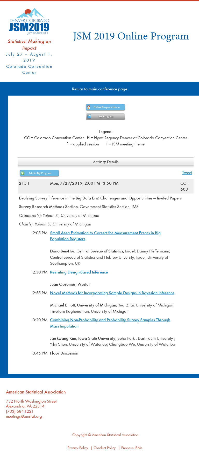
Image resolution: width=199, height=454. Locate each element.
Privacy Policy (78, 447)
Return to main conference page (99, 89)
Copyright (79, 434)
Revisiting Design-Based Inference (79, 272)
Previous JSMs (131, 447)
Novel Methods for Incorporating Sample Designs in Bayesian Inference (112, 293)
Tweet (187, 172)
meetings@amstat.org (24, 416)
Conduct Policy (105, 447)
